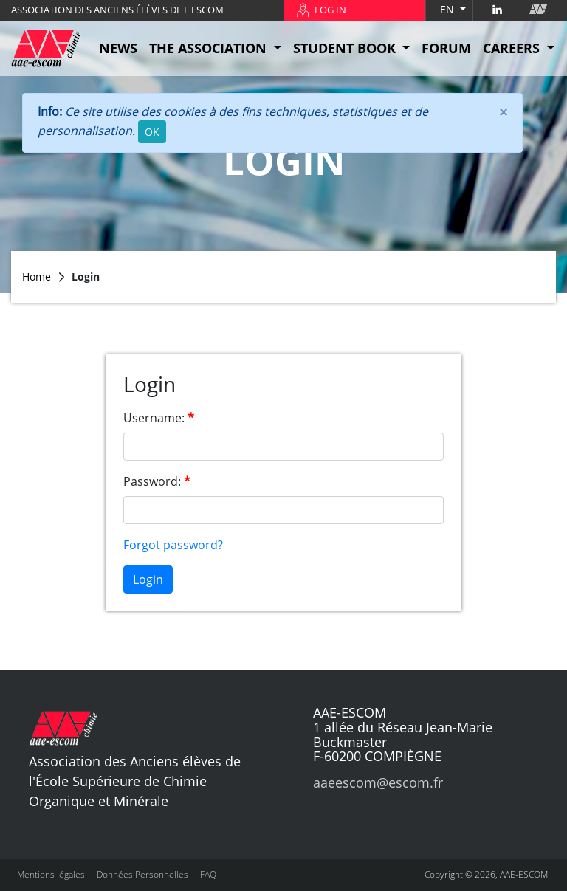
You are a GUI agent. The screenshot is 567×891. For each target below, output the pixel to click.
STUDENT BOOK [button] (346, 48)
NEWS (118, 48)
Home (36, 276)
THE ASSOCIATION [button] (209, 48)
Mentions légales (51, 874)
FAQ (208, 874)
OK (152, 132)
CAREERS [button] (513, 48)
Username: (154, 418)
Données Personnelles (142, 874)
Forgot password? (173, 545)
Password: (152, 481)
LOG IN (330, 9)
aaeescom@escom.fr (378, 782)
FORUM (446, 48)
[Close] (503, 111)
